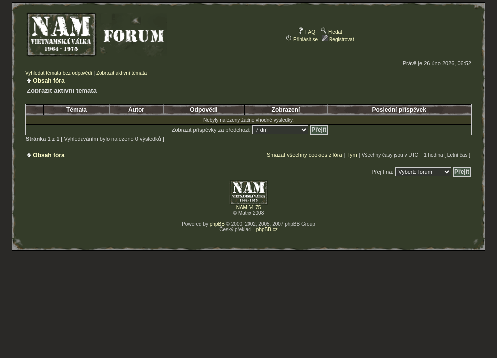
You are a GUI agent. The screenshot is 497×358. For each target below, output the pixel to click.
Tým (351, 155)
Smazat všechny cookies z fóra (304, 155)
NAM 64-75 (248, 207)
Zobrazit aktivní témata (121, 73)
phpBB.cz (267, 229)
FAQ (306, 32)
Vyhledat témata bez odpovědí (58, 73)
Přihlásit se (302, 39)
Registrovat (338, 39)
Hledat (331, 32)
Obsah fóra (48, 80)
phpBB (217, 224)
